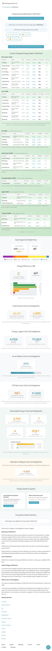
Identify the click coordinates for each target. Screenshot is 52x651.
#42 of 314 (18, 452)
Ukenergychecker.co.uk (9, 3)
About (3, 644)
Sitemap (13, 647)
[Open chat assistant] (48, 647)
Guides (12, 644)
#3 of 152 (37, 452)
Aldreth (4, 632)
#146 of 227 (27, 452)
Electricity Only (13, 34)
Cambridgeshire (6, 7)
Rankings (20, 644)
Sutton (3, 628)
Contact (4, 647)
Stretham (4, 612)
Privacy (30, 644)
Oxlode (4, 639)
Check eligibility (8, 506)
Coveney (4, 602)
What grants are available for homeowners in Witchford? (21, 521)
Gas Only (26, 34)
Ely (2, 608)
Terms (38, 644)
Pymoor (4, 635)
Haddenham (5, 615)
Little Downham (6, 625)
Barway (4, 622)
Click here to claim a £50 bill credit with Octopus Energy (26, 18)
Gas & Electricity (14, 39)
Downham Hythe (6, 618)
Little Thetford (6, 605)
